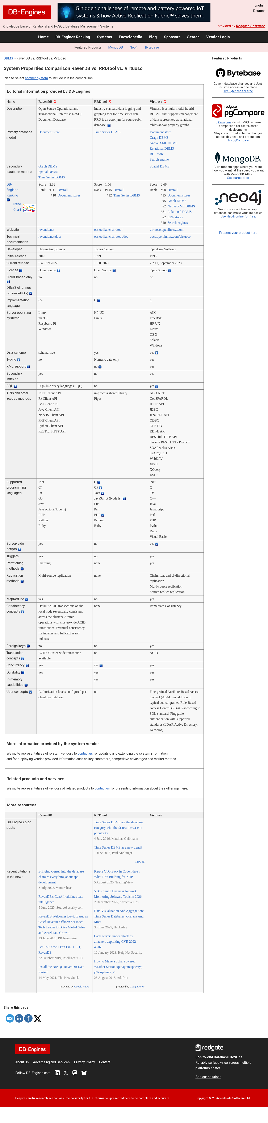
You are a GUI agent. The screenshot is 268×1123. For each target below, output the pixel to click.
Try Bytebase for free (238, 91)
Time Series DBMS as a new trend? (118, 847)
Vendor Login (218, 37)
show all (140, 861)
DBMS (8, 58)
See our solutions (208, 1077)
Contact (104, 1062)
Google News (81, 986)
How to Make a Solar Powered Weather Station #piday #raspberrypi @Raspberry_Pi (118, 967)
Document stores (69, 195)
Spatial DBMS (48, 172)
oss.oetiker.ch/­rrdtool (108, 229)
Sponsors (172, 37)
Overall (63, 190)
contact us (85, 753)
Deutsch (259, 11)
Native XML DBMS (163, 143)
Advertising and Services (51, 1062)
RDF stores (175, 217)
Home (43, 37)
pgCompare (223, 122)
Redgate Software (250, 26)
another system (36, 78)
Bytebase (152, 47)
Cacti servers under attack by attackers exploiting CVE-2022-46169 (115, 941)
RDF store (157, 154)
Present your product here (238, 233)
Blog (153, 37)
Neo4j (134, 47)
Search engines (177, 222)
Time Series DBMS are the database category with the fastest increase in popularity (118, 827)
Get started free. (238, 178)
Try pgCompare (238, 140)
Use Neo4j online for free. (238, 216)
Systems (104, 37)
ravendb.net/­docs (49, 236)
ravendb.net (46, 229)
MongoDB (115, 47)
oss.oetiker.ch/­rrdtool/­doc (111, 236)
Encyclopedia (130, 37)
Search (193, 37)
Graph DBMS (159, 137)
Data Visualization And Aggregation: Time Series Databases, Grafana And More (119, 916)
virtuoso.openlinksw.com (167, 229)
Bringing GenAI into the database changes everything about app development (61, 877)
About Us (22, 1062)
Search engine (159, 159)
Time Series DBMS (107, 132)
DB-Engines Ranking (72, 37)
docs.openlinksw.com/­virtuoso (170, 236)
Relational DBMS (162, 148)
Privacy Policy (84, 1062)
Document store (49, 132)
